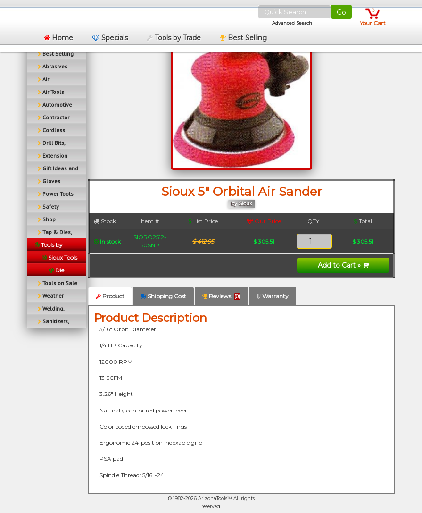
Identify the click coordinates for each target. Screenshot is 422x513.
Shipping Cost (163, 296)
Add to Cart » (343, 265)
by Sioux (241, 204)
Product (110, 296)
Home (58, 38)
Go (341, 12)
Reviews (221, 296)
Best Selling (243, 38)
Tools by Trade (174, 38)
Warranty (273, 296)
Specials (110, 38)
